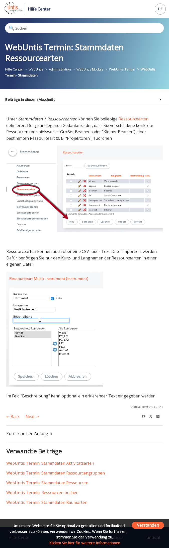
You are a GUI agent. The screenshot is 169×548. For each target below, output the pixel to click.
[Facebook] (145, 416)
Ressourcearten (133, 119)
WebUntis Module (90, 69)
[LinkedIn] (159, 416)
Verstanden (148, 525)
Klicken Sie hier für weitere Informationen (84, 542)
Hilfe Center (39, 9)
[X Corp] (152, 416)
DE (160, 9)
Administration (60, 69)
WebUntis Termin (122, 69)
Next (32, 416)
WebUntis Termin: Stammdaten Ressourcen (47, 483)
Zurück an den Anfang (29, 433)
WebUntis (36, 69)
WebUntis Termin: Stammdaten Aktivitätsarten (50, 463)
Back (13, 416)
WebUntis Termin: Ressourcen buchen (42, 492)
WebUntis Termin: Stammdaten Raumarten (46, 502)
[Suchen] (84, 28)
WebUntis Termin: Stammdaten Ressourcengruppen (55, 473)
